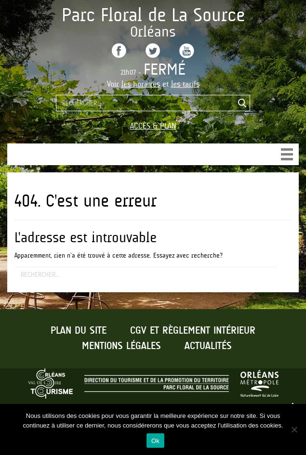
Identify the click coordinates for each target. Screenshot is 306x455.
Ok (155, 440)
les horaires (140, 84)
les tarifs (185, 84)
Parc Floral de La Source (153, 15)
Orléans (153, 31)
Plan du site (78, 330)
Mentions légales (121, 346)
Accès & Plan (153, 125)
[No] (294, 429)
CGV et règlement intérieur (192, 330)
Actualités (208, 346)
